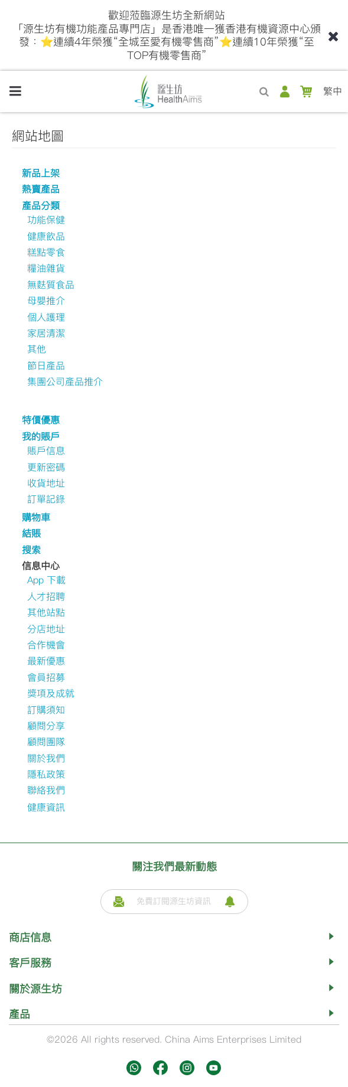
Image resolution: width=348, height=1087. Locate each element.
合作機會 (46, 645)
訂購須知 (46, 710)
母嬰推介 (46, 300)
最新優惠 (46, 661)
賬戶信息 (46, 450)
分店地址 (46, 629)
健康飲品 (46, 236)
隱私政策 (46, 774)
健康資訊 (46, 807)
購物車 (36, 517)
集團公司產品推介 (65, 381)
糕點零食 (46, 252)
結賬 (31, 533)
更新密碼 (46, 467)
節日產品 (46, 365)
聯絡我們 (46, 790)
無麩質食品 (50, 284)
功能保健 (46, 220)
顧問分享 (46, 726)
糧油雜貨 (46, 268)
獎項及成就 (50, 693)
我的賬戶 (41, 436)
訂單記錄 (46, 499)
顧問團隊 (46, 741)
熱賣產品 (41, 189)
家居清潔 (46, 333)
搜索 (31, 550)
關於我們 (46, 758)
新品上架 (41, 173)
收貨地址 (46, 483)
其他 (36, 349)
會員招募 (46, 677)
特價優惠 (41, 420)
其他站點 (46, 612)
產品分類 (41, 205)
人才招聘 (46, 596)
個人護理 (46, 317)
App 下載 (46, 580)
